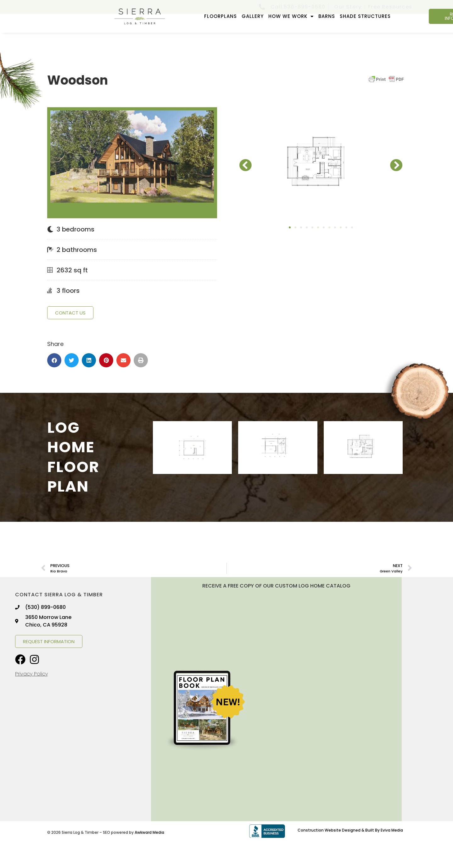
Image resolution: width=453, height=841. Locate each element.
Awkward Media (149, 832)
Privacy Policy (31, 673)
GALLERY (253, 16)
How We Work (291, 16)
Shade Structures (365, 16)
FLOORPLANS (220, 16)
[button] (54, 360)
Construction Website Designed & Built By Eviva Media (350, 830)
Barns (326, 16)
